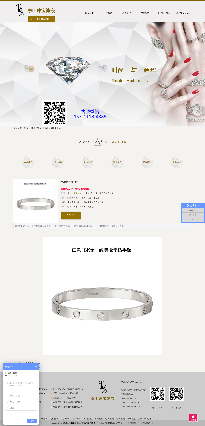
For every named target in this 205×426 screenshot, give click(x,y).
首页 (26, 128)
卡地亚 (46, 128)
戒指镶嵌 (58, 162)
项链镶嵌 (88, 162)
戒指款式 (44, 419)
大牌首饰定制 (35, 128)
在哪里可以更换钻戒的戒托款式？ (68, 402)
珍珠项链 (120, 419)
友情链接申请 (147, 423)
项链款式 (55, 419)
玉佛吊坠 (131, 419)
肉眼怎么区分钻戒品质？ (64, 398)
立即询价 (71, 215)
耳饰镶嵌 (147, 162)
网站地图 (132, 423)
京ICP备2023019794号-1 (111, 423)
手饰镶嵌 (117, 162)
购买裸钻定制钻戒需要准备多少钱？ (69, 389)
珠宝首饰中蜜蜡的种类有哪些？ (67, 407)
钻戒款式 (66, 419)
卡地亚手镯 (55, 128)
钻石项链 (109, 419)
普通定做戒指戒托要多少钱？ (66, 393)
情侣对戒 (77, 419)
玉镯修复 (88, 419)
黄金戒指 (99, 419)
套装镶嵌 (177, 162)
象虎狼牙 (28, 162)
